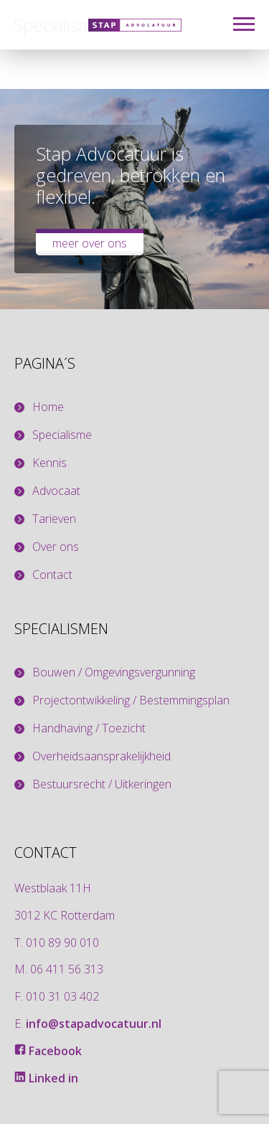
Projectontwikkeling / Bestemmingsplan (131, 700)
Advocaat (56, 491)
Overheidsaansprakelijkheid (101, 756)
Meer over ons (89, 243)
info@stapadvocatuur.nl (93, 1023)
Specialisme (62, 435)
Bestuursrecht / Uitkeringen (101, 784)
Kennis (49, 463)
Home (48, 407)
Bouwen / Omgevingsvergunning (113, 672)
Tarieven (54, 519)
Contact (52, 575)
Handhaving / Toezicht (89, 728)
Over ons (55, 547)
